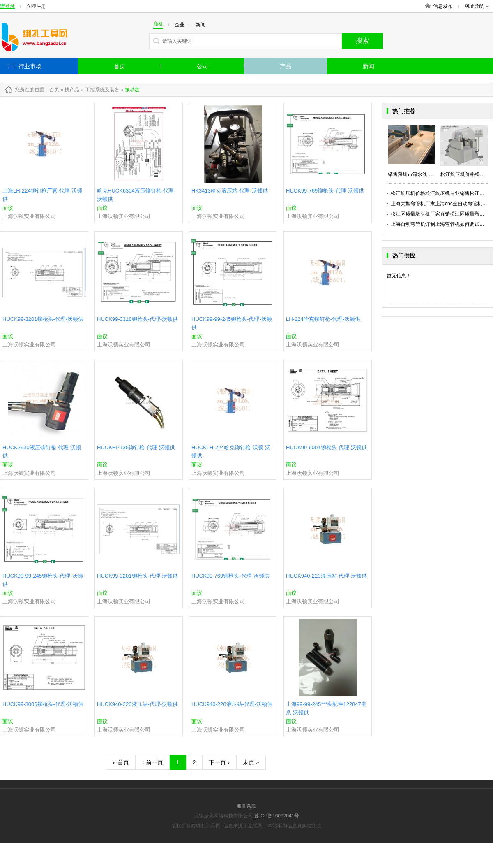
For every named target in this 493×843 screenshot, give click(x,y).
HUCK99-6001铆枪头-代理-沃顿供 (326, 447)
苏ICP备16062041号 (276, 816)
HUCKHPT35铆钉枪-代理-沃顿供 (136, 447)
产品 (285, 66)
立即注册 (36, 6)
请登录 (7, 6)
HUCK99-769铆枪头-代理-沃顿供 (325, 191)
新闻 (368, 66)
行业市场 (29, 66)
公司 (202, 66)
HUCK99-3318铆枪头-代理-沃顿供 (137, 319)
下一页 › (219, 762)
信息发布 (443, 6)
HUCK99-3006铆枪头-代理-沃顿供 (42, 704)
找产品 (72, 90)
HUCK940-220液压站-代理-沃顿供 (326, 576)
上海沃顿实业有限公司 (29, 216)
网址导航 (476, 6)
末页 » (251, 762)
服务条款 (246, 806)
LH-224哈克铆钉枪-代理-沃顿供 (323, 319)
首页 (119, 66)
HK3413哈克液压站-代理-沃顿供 (229, 191)
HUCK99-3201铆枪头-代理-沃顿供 (42, 319)
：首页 (51, 90)
